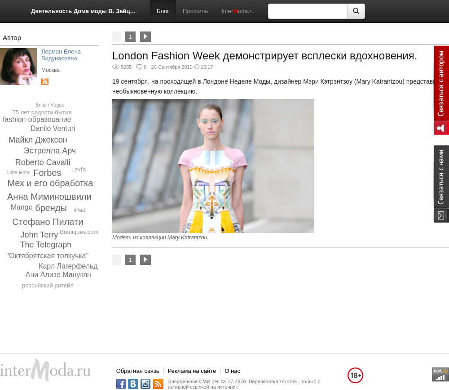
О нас (232, 371)
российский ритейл (48, 285)
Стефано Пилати (47, 222)
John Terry (39, 234)
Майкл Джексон (38, 139)
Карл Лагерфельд (68, 266)
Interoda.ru (238, 11)
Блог (163, 11)
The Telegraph (45, 244)
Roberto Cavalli (42, 162)
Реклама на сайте (191, 371)
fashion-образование (37, 119)
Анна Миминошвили (49, 197)
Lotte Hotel (19, 172)
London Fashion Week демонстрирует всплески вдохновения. (264, 55)
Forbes (47, 173)
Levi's (78, 169)
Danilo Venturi (53, 128)
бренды (51, 208)
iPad (79, 209)
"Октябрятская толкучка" (47, 256)
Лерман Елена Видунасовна (61, 55)
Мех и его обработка (50, 183)
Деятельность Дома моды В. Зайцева (83, 11)
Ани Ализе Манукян (58, 274)
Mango (22, 207)
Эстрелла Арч (50, 150)
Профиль (195, 11)
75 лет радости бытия (42, 112)
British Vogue (50, 105)
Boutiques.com (79, 232)
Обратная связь (137, 371)
